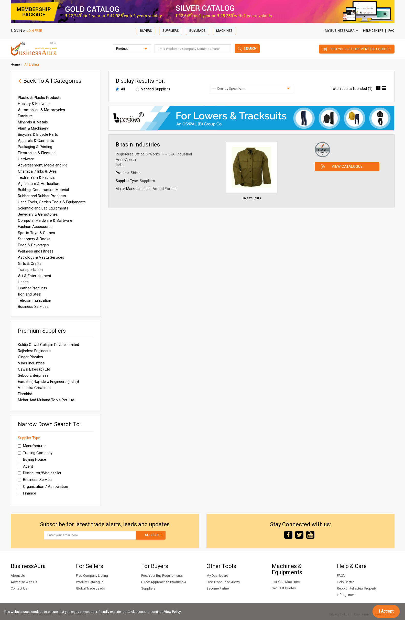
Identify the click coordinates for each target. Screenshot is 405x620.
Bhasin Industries (138, 144)
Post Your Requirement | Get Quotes (360, 49)
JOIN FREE (34, 31)
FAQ (391, 31)
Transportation (30, 269)
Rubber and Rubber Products (42, 196)
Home (15, 64)
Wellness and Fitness (35, 251)
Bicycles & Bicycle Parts (38, 134)
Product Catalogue (89, 582)
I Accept (386, 611)
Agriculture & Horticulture (39, 183)
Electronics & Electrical (37, 153)
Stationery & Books (34, 239)
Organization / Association (43, 486)
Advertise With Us (24, 582)
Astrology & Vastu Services (41, 257)
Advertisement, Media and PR (42, 165)
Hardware (26, 159)
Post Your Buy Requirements (162, 575)
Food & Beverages (33, 245)
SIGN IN (16, 31)
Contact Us (19, 588)
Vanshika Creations (34, 387)
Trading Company (35, 452)
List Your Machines (286, 582)
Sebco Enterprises (33, 375)
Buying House (32, 459)
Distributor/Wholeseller (39, 473)
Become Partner (218, 588)
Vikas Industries (31, 363)
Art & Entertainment (34, 276)
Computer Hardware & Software (45, 220)
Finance (27, 493)
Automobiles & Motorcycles (41, 110)
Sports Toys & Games (36, 232)
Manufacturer (32, 446)
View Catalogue (347, 166)
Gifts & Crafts (29, 263)
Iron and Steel (29, 294)
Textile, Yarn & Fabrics (36, 177)
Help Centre (373, 31)
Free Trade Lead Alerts (223, 582)
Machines (224, 31)
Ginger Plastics (30, 357)
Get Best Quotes (284, 588)
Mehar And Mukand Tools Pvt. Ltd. (46, 400)
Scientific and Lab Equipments (43, 208)
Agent (25, 466)
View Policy (172, 612)
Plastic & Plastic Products (39, 97)
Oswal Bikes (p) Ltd (34, 369)
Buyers (146, 31)
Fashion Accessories (35, 226)
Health (23, 282)
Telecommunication (34, 300)
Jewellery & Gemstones (38, 214)
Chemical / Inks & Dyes (37, 171)
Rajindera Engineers (34, 351)
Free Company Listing (92, 575)
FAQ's (341, 575)
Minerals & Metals (33, 122)
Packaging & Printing (35, 146)
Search (250, 48)
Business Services (33, 306)
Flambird (25, 394)
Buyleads (197, 31)
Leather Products (32, 288)
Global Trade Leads (90, 588)
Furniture (25, 116)
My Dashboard (217, 575)
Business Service (35, 479)
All (120, 89)
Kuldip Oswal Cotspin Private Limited (48, 344)
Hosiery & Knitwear (34, 103)
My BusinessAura (341, 31)
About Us (18, 575)
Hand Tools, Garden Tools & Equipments (52, 202)
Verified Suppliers (153, 89)
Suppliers (170, 31)
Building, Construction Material (43, 189)
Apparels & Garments (36, 140)
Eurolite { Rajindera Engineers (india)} (48, 381)
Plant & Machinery (33, 128)
